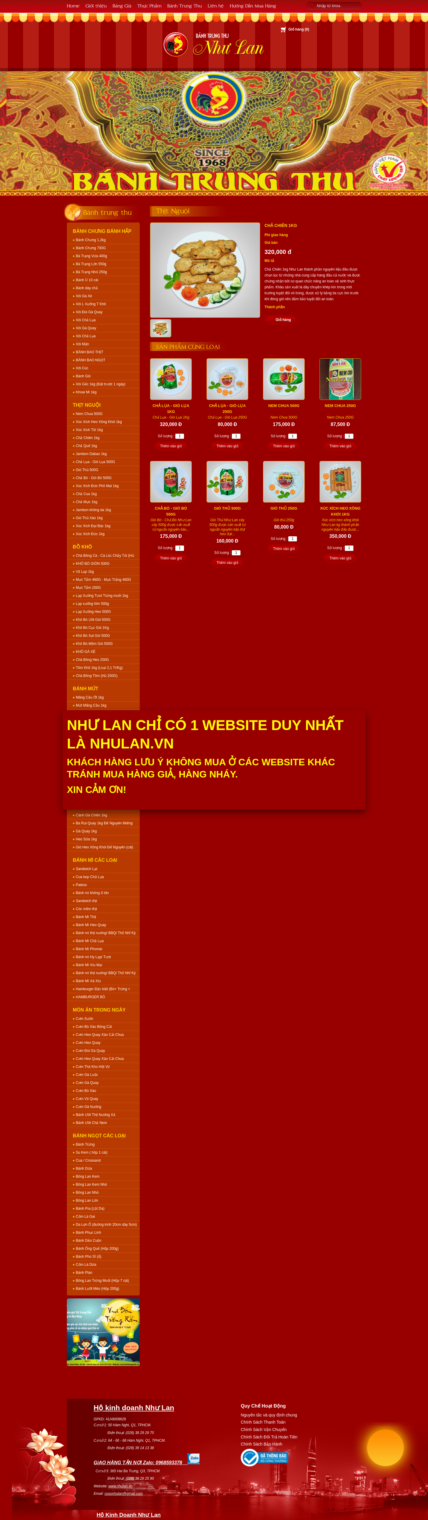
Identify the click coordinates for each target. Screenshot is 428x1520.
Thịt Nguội (87, 405)
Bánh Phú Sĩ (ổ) (88, 1257)
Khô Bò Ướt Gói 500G (93, 620)
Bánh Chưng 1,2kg (91, 240)
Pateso (81, 885)
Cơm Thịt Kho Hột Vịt (93, 1067)
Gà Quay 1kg (86, 831)
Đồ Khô (82, 546)
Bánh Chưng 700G (91, 248)
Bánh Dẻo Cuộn (88, 1240)
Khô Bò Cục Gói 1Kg (92, 628)
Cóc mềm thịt (86, 909)
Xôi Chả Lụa (86, 320)
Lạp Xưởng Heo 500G (93, 612)
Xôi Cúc (82, 368)
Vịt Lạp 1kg (85, 572)
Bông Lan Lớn (87, 1200)
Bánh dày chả (87, 288)
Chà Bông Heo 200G (92, 660)
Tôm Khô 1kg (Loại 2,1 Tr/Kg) (99, 668)
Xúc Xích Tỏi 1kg (89, 430)
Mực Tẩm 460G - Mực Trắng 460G (103, 580)
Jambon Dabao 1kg (91, 454)
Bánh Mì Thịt (86, 917)
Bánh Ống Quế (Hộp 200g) (97, 1248)
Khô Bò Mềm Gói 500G (94, 644)
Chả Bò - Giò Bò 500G (93, 478)
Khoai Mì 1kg (86, 392)
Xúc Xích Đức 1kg (90, 534)
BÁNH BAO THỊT (89, 352)
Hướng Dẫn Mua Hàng (253, 5)
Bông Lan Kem (87, 1176)
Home (73, 5)
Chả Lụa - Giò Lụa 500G (95, 462)
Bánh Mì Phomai (89, 949)
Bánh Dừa (84, 1168)
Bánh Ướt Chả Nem (91, 1123)
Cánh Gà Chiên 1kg (91, 815)
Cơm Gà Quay (87, 1083)
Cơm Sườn (84, 1019)
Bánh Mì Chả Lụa (90, 941)
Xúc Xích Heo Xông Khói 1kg (99, 422)
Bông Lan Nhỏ (87, 1192)
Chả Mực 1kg (86, 502)
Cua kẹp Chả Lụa (90, 877)
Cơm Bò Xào (86, 1091)
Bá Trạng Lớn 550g (91, 264)
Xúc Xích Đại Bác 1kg (93, 526)
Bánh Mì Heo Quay (91, 925)
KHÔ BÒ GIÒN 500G (92, 564)
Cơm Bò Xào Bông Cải (94, 1027)
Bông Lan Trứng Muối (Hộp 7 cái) (102, 1281)
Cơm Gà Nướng (88, 1107)
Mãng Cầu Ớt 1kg (90, 697)
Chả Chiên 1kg (88, 438)
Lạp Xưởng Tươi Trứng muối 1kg (102, 596)
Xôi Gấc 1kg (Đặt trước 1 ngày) (100, 384)
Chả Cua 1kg (86, 494)
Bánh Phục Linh (88, 1232)
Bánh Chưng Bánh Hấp (102, 231)
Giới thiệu (96, 5)
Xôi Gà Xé (84, 296)
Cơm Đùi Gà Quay (90, 1051)
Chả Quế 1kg (86, 446)
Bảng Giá (122, 5)
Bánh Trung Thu (184, 5)
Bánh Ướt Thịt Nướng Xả (95, 1115)
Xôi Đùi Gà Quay (89, 312)
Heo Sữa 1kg (86, 839)
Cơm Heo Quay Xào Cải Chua (100, 1035)
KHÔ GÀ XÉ (85, 652)
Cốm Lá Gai (85, 1216)
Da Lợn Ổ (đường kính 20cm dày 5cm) (106, 1224)
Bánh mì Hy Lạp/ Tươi (93, 957)
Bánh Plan (84, 1273)
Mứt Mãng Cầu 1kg (91, 705)
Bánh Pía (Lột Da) (90, 1208)
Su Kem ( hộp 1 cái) (91, 1152)
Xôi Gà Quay (86, 328)
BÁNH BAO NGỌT (91, 360)
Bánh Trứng (85, 1144)
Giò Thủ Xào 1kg (89, 518)
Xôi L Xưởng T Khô (91, 304)
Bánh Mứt (85, 688)
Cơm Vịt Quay (87, 1099)
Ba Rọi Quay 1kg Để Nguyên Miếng (104, 823)
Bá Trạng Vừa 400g (91, 256)
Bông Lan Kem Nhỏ (91, 1184)
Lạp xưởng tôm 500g (92, 604)
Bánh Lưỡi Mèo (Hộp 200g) (97, 1289)
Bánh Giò (83, 376)
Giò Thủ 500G (87, 470)
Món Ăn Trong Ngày (99, 1009)
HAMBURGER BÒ (90, 997)
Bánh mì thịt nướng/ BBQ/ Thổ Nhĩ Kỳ (106, 933)
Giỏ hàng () (298, 29)
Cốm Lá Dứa (86, 1265)
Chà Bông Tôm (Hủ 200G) (96, 676)
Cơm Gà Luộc (87, 1075)
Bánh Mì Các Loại (95, 860)
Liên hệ (216, 5)
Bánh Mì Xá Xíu (88, 981)
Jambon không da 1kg (93, 510)
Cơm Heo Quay (88, 1043)
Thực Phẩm (149, 5)
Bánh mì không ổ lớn (92, 893)
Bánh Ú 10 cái (87, 280)
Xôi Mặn (82, 344)
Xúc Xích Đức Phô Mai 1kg (97, 486)
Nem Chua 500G (89, 414)
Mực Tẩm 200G (88, 588)
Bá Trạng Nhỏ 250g (91, 272)
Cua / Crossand (88, 1160)
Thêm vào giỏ (171, 446)
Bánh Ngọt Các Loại (99, 1135)
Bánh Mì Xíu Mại (89, 965)
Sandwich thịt (86, 901)
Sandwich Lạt (86, 869)
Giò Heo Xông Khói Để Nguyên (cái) (104, 847)
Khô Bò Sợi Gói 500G (93, 636)
